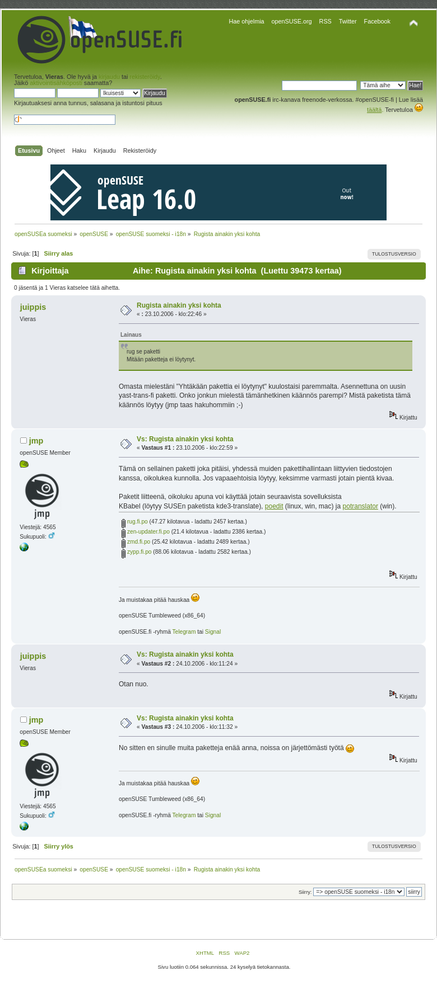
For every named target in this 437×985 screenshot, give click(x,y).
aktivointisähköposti (56, 82)
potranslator (360, 506)
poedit (274, 506)
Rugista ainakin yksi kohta (179, 305)
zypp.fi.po (136, 552)
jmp (36, 440)
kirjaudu (109, 76)
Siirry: (305, 892)
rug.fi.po (135, 522)
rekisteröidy (144, 76)
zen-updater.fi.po (146, 532)
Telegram (184, 632)
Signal (213, 632)
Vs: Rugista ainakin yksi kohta (185, 439)
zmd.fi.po (136, 542)
